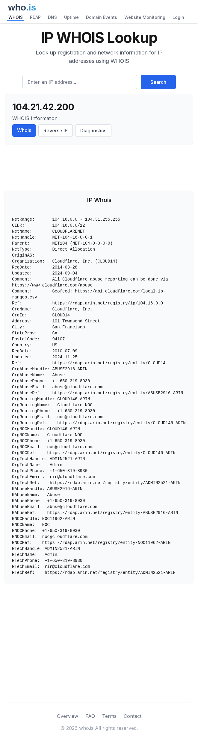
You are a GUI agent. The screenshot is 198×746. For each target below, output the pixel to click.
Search (158, 82)
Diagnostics (93, 131)
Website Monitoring (144, 17)
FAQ (90, 716)
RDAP (35, 17)
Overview (67, 716)
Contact (132, 716)
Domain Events (101, 17)
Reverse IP (55, 131)
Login (178, 17)
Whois (24, 130)
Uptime (71, 17)
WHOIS (15, 17)
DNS (52, 17)
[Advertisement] (99, 169)
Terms (109, 716)
